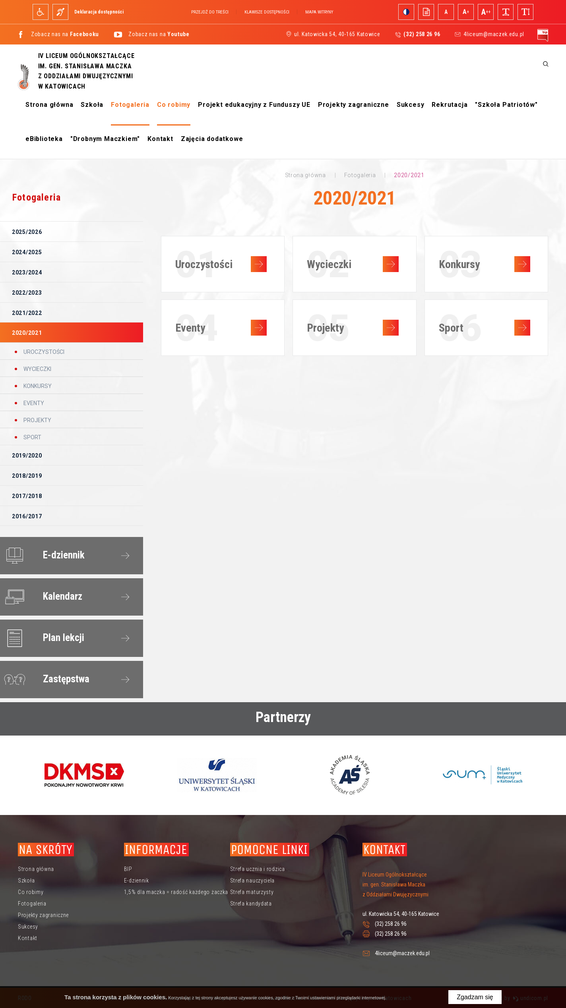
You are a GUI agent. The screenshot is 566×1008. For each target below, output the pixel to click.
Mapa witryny (319, 12)
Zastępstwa (45, 679)
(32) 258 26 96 (391, 924)
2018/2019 (27, 476)
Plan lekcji (42, 638)
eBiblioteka (44, 139)
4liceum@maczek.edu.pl (493, 34)
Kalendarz (41, 597)
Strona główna (49, 104)
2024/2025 (27, 252)
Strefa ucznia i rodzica (257, 869)
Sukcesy (410, 104)
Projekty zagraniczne (353, 104)
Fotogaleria (130, 104)
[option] (84, 774)
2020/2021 (27, 333)
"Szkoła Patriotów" (506, 104)
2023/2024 (27, 272)
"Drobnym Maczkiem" (105, 139)
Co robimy (173, 104)
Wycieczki (36, 369)
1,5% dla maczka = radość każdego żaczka (176, 892)
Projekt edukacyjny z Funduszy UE (254, 104)
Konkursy (37, 386)
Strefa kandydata (251, 903)
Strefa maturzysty (252, 892)
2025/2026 (27, 232)
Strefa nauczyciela (252, 880)
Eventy (33, 403)
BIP (128, 869)
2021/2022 (27, 313)
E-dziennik (43, 556)
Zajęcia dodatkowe (212, 139)
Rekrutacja (449, 104)
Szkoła (92, 104)
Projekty (36, 420)
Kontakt (160, 139)
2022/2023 (27, 293)
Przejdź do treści (210, 12)
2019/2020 (27, 455)
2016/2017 (27, 516)
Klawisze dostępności (266, 12)
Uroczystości (43, 352)
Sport (31, 437)
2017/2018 (27, 496)
